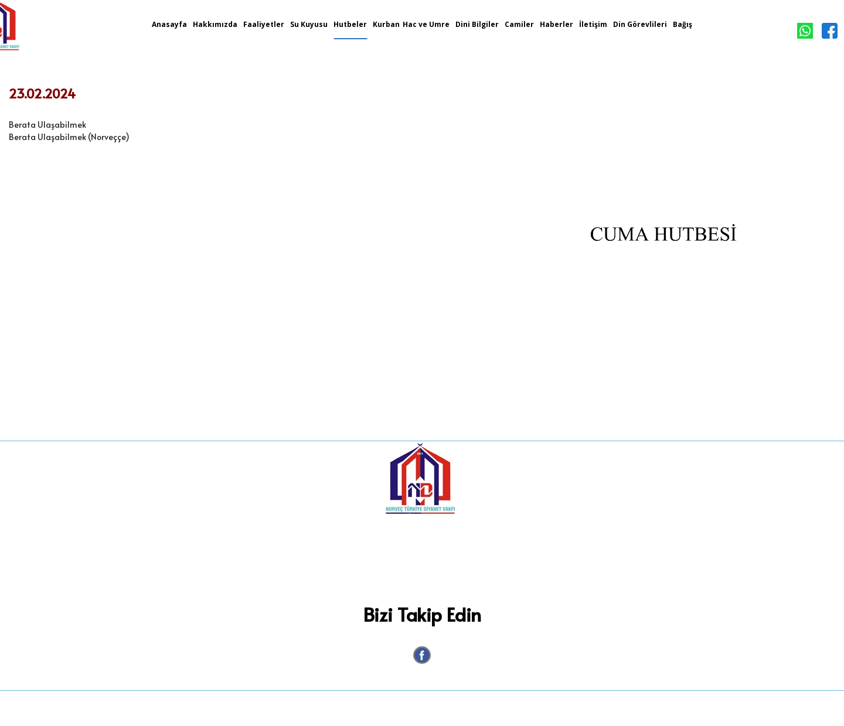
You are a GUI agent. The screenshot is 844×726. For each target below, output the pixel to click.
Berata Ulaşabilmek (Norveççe (67, 136)
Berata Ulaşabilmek (47, 124)
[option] (663, 249)
